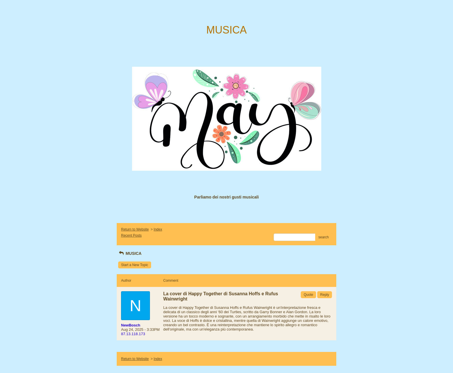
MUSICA (130, 253)
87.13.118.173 (133, 334)
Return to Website (135, 229)
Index (158, 229)
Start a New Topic (134, 265)
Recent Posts (131, 235)
